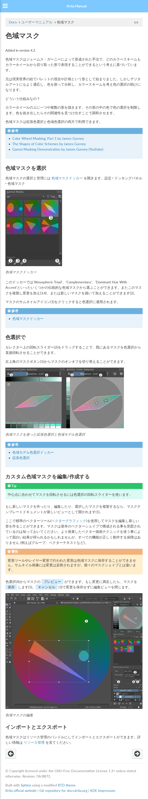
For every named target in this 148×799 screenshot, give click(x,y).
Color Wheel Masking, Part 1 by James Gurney (48, 138)
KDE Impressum (102, 791)
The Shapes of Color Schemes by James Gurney (49, 144)
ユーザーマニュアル (36, 22)
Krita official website (21, 791)
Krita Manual (77, 6)
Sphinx (26, 785)
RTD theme (67, 785)
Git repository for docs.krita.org (64, 791)
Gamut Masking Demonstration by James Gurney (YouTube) (57, 149)
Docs (13, 22)
